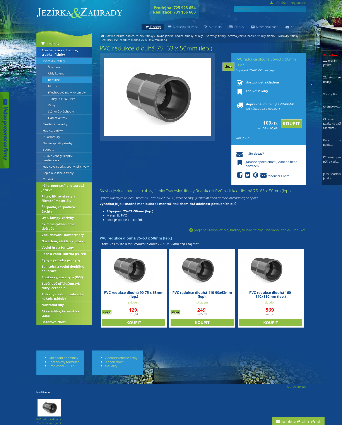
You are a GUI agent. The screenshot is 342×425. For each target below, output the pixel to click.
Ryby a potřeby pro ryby (61, 260)
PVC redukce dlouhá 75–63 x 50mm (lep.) (140, 40)
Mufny (52, 86)
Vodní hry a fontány (58, 247)
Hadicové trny (57, 118)
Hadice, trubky (53, 130)
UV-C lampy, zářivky (58, 217)
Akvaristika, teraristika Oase (60, 313)
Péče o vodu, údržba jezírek (64, 254)
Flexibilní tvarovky (55, 124)
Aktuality (212, 26)
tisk (318, 421)
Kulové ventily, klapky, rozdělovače (58, 158)
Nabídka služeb (182, 26)
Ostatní (48, 179)
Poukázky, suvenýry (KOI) (62, 277)
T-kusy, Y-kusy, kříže (61, 99)
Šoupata (48, 149)
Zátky (52, 105)
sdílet (305, 421)
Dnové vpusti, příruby (57, 143)
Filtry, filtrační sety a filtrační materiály (58, 198)
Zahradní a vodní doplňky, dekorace (63, 268)
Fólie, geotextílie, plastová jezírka (63, 187)
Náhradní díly (53, 305)
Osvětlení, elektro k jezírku (64, 241)
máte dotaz (288, 421)
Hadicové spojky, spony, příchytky (66, 166)
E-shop (49, 43)
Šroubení (54, 67)
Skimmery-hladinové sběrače (58, 226)
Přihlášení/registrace (287, 2)
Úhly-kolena (56, 73)
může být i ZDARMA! (265, 106)
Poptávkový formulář (64, 362)
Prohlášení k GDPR (62, 366)
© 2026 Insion (296, 387)
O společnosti (114, 362)
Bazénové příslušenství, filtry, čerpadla (61, 285)
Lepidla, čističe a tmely (58, 173)
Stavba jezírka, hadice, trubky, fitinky (129, 36)
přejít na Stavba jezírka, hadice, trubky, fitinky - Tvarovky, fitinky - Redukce (247, 230)
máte (250, 153)
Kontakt (294, 26)
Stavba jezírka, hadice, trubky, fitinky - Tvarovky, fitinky (191, 36)
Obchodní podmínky (63, 358)
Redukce (54, 80)
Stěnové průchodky (61, 111)
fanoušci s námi (263, 175)
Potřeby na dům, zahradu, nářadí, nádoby (63, 296)
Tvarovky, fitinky (54, 61)
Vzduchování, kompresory (63, 234)
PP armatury (51, 137)
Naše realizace (265, 26)
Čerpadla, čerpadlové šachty (59, 209)
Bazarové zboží (54, 322)
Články (236, 26)
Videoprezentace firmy (121, 358)
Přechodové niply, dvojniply (67, 92)
